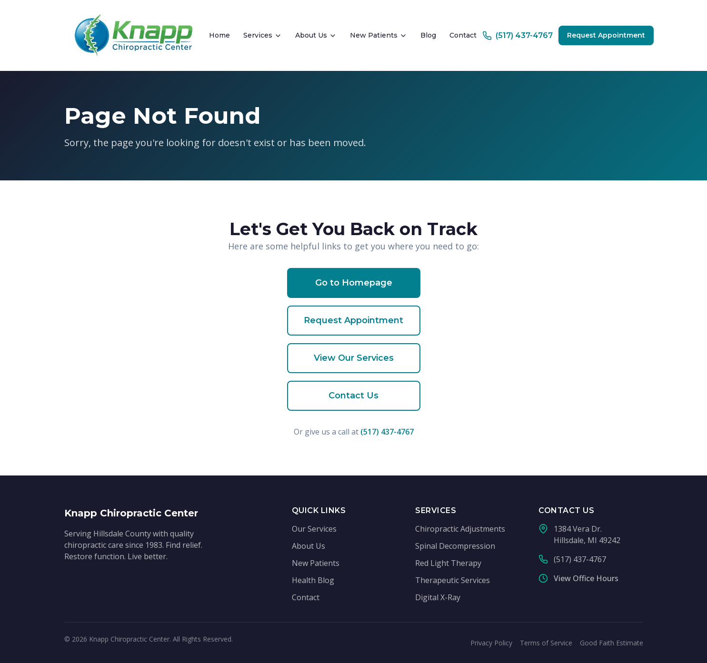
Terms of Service (546, 642)
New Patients (378, 35)
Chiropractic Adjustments (460, 529)
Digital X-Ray (437, 597)
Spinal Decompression (455, 546)
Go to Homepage (353, 282)
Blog (428, 35)
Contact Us (353, 395)
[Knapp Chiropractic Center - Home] (134, 35)
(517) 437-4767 (387, 431)
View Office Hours (586, 578)
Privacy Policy (491, 642)
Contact (463, 35)
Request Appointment (606, 35)
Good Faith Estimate (611, 642)
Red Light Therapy (448, 563)
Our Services (314, 529)
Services (262, 35)
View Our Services (354, 358)
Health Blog (313, 580)
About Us (316, 35)
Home (219, 35)
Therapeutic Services (452, 580)
